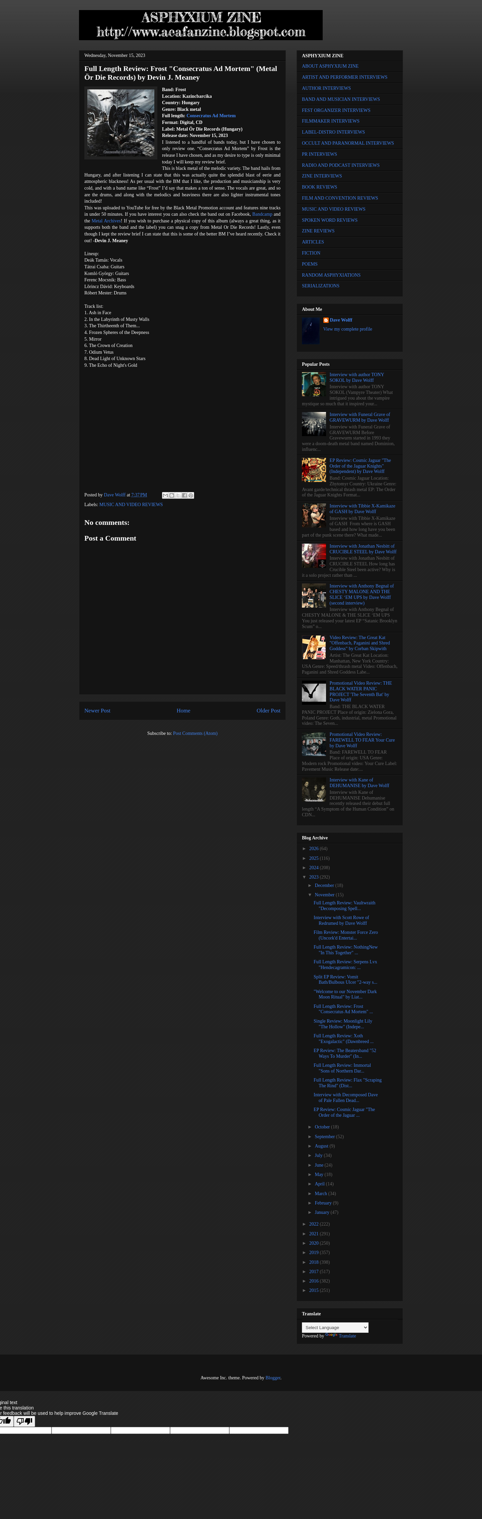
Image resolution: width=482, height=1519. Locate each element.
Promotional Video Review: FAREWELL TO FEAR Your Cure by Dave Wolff (362, 740)
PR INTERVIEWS (319, 154)
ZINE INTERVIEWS (322, 176)
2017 (314, 1271)
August (322, 1146)
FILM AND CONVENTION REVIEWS (340, 198)
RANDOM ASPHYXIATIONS (331, 275)
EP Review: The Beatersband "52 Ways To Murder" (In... (345, 1053)
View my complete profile (348, 329)
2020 (314, 1243)
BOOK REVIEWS (319, 187)
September (325, 1136)
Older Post (268, 710)
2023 (314, 877)
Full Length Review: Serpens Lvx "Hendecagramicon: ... (345, 964)
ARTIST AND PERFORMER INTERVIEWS (345, 77)
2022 (314, 1224)
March (321, 1193)
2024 (314, 867)
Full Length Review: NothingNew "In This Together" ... (346, 950)
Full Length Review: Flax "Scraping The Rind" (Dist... (348, 1083)
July (319, 1155)
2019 (314, 1252)
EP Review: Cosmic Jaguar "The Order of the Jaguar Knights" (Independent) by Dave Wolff (360, 466)
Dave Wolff (341, 320)
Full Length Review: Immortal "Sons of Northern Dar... (342, 1068)
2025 (314, 858)
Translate (340, 1335)
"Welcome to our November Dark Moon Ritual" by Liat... (345, 994)
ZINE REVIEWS (318, 230)
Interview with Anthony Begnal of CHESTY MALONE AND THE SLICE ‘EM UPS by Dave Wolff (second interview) (362, 594)
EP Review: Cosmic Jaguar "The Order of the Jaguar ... (344, 1112)
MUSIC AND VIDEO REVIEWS (131, 504)
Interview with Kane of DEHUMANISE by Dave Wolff (359, 782)
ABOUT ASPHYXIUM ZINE (330, 66)
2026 (314, 848)
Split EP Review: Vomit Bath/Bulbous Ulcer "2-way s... (345, 979)
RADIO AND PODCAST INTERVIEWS (341, 165)
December (325, 885)
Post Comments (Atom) (195, 733)
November (325, 894)
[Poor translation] (24, 1421)
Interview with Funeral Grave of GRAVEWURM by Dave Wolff (360, 417)
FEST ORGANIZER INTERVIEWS (336, 110)
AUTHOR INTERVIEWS (326, 88)
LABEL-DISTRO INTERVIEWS (333, 132)
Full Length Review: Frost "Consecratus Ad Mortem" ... (343, 1009)
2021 (314, 1233)
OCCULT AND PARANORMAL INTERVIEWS (348, 143)
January (322, 1212)
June (319, 1165)
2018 (314, 1262)
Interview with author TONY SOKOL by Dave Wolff (357, 377)
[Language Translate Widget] (335, 1327)
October (323, 1126)
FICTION (311, 253)
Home (183, 710)
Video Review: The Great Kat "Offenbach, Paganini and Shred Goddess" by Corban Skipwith (360, 643)
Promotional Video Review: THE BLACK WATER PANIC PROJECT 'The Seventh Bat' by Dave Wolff (361, 691)
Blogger (272, 1377)
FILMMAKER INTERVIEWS (330, 121)
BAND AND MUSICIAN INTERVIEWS (341, 99)
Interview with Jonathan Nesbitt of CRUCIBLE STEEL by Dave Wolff (363, 549)
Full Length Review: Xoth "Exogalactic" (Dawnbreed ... (344, 1038)
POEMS (310, 264)
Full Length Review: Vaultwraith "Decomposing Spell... (344, 905)
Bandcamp (262, 214)
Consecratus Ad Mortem (211, 115)
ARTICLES (313, 242)
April (320, 1183)
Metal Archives (106, 220)
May (319, 1174)
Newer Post (97, 710)
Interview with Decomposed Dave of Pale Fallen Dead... (346, 1097)
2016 (314, 1281)
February (324, 1202)
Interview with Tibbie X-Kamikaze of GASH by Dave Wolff (362, 508)
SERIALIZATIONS (320, 285)
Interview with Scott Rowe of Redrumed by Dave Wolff (341, 920)
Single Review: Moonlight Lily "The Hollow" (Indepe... (343, 1024)
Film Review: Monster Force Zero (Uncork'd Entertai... (346, 935)
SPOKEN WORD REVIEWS (329, 220)
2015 (314, 1290)
